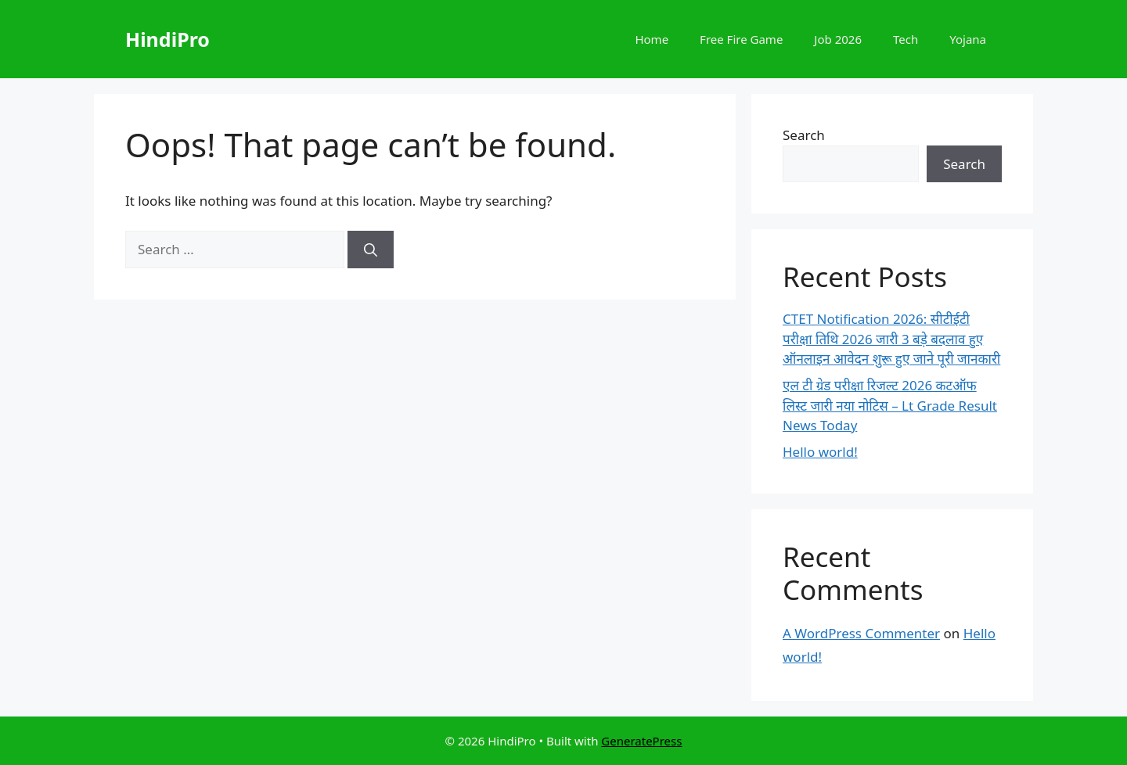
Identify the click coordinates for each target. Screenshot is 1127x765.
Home (651, 39)
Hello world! (820, 452)
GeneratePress (641, 741)
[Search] (370, 249)
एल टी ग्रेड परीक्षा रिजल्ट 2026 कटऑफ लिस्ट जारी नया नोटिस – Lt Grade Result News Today (890, 405)
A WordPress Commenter (861, 633)
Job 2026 (838, 39)
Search (804, 135)
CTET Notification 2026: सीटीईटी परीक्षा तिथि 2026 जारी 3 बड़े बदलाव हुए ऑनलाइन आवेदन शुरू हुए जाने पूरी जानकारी (891, 339)
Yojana (967, 39)
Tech (905, 39)
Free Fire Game (741, 39)
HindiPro (167, 39)
